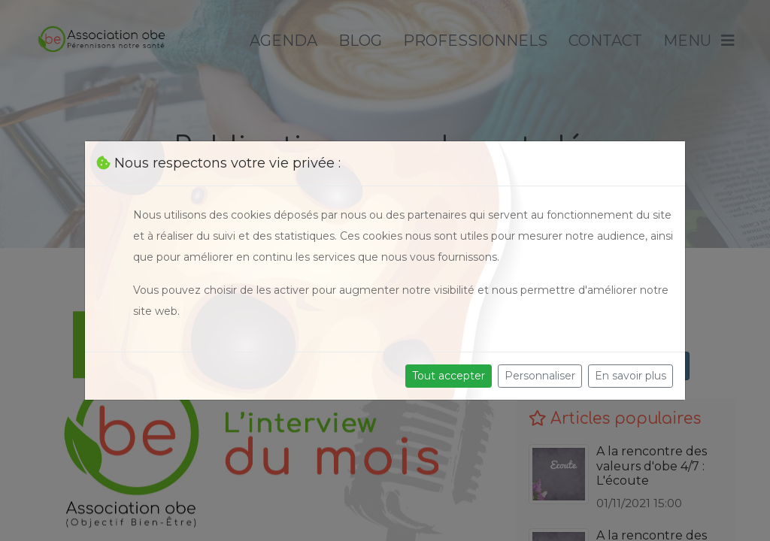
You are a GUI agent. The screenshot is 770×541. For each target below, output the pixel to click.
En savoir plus (630, 375)
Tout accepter (448, 375)
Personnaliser (540, 375)
